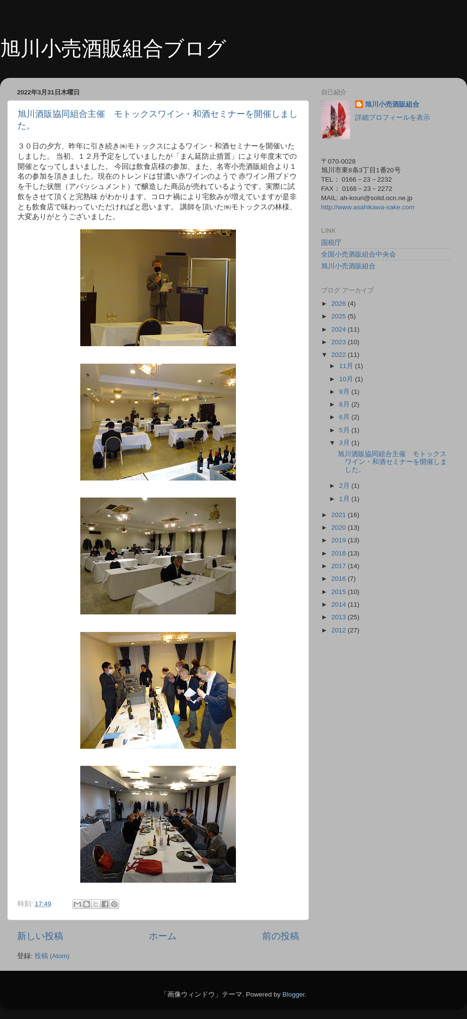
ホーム (163, 936)
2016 (339, 578)
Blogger (293, 994)
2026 (339, 303)
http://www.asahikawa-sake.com (367, 207)
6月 (345, 417)
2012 (339, 630)
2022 (339, 354)
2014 (339, 604)
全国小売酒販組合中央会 (358, 254)
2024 (339, 329)
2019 (339, 540)
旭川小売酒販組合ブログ (113, 48)
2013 (339, 617)
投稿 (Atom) (52, 956)
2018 (339, 553)
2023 (339, 342)
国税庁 (331, 242)
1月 (345, 498)
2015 (339, 591)
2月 (345, 485)
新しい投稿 (40, 936)
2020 (339, 527)
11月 (347, 366)
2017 (339, 566)
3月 (345, 442)
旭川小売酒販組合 (392, 104)
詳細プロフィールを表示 (392, 117)
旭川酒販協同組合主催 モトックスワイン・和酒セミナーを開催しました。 (392, 461)
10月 (347, 379)
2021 (339, 515)
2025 (339, 316)
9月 (345, 391)
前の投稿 (280, 936)
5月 (345, 430)
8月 (345, 404)
